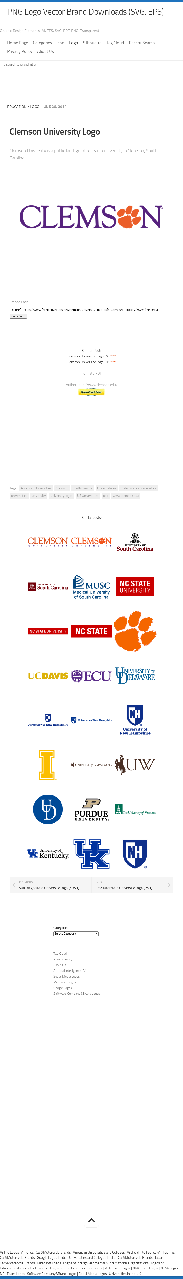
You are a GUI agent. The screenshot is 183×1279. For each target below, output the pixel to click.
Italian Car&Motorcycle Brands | (131, 1258)
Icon (60, 43)
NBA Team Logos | (146, 1268)
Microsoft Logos (64, 982)
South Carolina (83, 488)
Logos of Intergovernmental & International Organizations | (107, 1263)
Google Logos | (48, 1258)
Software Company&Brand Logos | (53, 1274)
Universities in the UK (125, 1274)
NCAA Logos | (170, 1268)
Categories (42, 43)
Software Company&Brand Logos (76, 994)
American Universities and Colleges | (100, 1252)
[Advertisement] (91, 85)
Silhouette (92, 43)
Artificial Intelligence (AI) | (145, 1252)
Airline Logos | (10, 1252)
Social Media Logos (66, 977)
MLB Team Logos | (118, 1268)
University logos (61, 496)
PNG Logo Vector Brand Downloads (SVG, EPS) (87, 12)
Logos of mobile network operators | (77, 1268)
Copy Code (18, 316)
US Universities (88, 496)
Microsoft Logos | (50, 1263)
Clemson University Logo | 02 (88, 356)
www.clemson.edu (126, 496)
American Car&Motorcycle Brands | (47, 1252)
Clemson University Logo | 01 (88, 362)
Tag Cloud (115, 43)
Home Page (17, 43)
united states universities (138, 488)
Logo (73, 43)
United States (106, 488)
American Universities (36, 488)
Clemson (62, 488)
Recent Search (142, 43)
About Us (45, 51)
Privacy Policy (19, 51)
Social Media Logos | (94, 1274)
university (39, 496)
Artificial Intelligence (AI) (69, 971)
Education (17, 107)
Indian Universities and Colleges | (83, 1258)
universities (19, 496)
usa (105, 496)
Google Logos (62, 988)
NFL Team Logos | (13, 1274)
